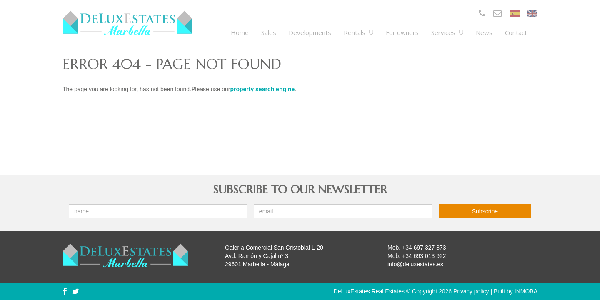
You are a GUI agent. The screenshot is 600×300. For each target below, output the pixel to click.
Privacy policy (471, 291)
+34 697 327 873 (424, 247)
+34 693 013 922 (424, 255)
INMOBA (526, 291)
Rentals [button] (358, 32)
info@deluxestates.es (415, 264)
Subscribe (485, 211)
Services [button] (447, 32)
